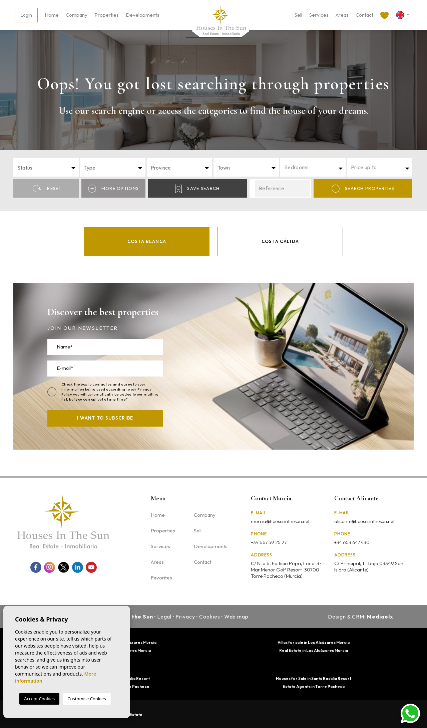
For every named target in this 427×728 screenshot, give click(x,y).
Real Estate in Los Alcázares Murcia (313, 650)
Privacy (185, 616)
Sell (298, 15)
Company (76, 15)
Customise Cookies (86, 699)
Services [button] (319, 15)
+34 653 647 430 (352, 542)
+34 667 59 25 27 (269, 542)
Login (26, 15)
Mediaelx (380, 616)
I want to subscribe (105, 418)
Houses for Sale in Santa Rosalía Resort (313, 678)
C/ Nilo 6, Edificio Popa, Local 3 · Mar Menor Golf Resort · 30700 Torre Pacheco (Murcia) (286, 569)
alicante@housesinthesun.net (364, 521)
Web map (236, 616)
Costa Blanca (146, 241)
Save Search (197, 188)
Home (52, 15)
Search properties (363, 189)
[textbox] (48, 167)
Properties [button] (106, 15)
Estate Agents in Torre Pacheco (314, 686)
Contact (364, 15)
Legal (164, 616)
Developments (142, 15)
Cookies (209, 616)
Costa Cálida (280, 241)
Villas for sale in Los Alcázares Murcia (314, 642)
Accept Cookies (39, 699)
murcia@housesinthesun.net (280, 521)
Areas (342, 15)
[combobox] (46, 167)
